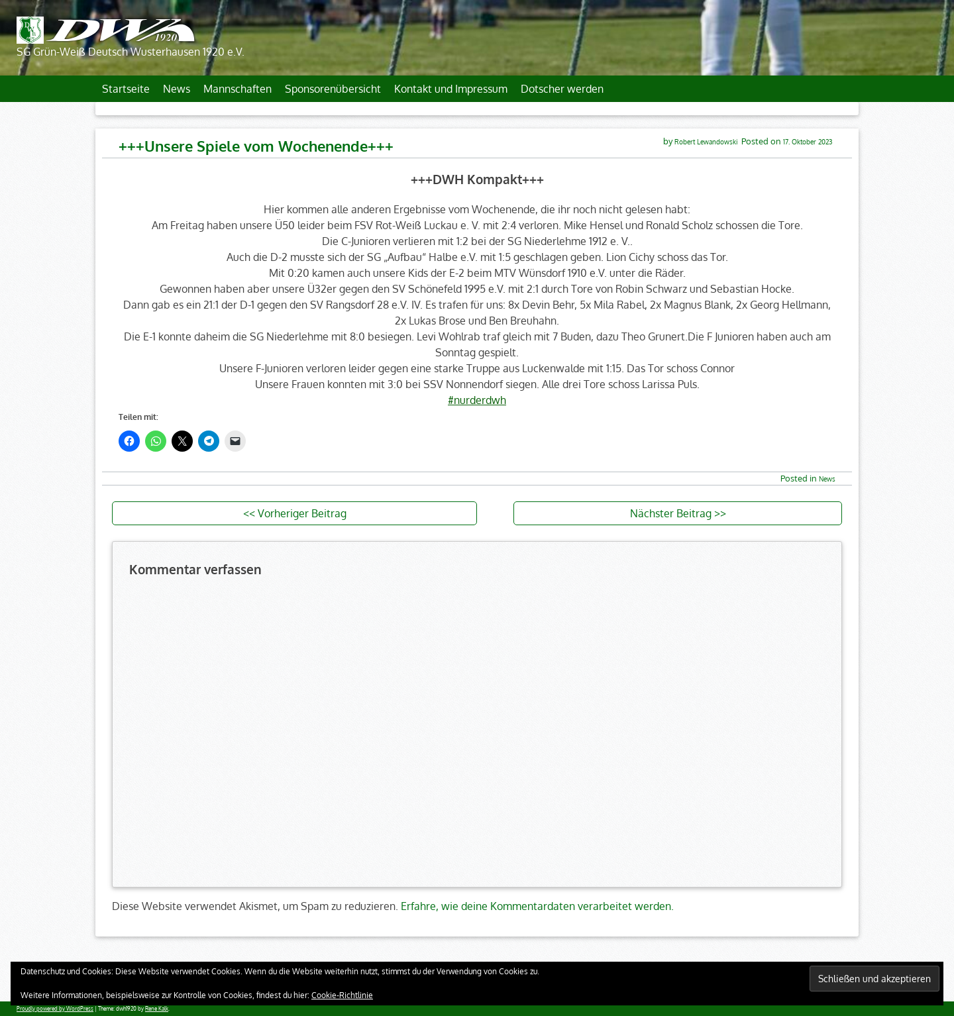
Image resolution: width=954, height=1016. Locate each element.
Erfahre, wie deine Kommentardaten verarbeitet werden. (537, 906)
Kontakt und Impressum (450, 88)
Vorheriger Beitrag (302, 513)
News (176, 88)
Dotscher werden (562, 88)
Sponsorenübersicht (333, 88)
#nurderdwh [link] (477, 400)
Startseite (126, 88)
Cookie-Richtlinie (342, 995)
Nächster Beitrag (671, 513)
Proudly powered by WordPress (55, 1008)
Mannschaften (237, 88)
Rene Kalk (156, 1008)
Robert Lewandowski (706, 141)
